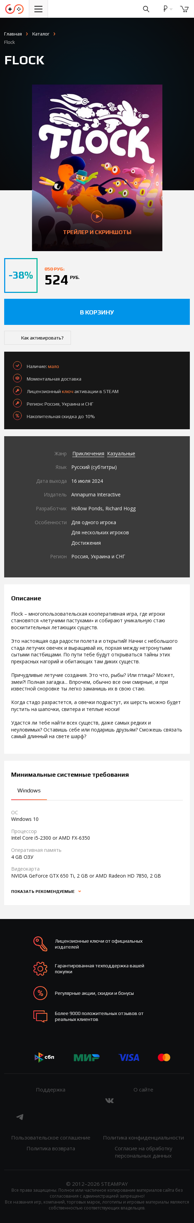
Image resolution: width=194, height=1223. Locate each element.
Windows (29, 790)
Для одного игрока (93, 522)
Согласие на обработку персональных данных (143, 1152)
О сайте (143, 1089)
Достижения (86, 542)
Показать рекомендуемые (43, 891)
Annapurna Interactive (96, 494)
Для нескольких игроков (100, 532)
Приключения (88, 453)
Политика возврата (50, 1148)
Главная (13, 34)
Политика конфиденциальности (143, 1137)
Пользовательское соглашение (50, 1137)
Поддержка (50, 1089)
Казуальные (121, 453)
